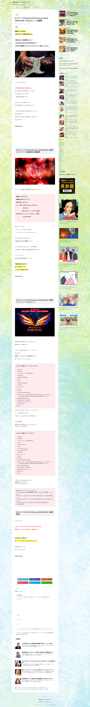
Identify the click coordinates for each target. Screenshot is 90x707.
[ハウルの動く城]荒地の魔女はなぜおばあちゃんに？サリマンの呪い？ (71, 84)
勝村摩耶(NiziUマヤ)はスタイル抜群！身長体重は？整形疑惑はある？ (37, 652)
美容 (60, 168)
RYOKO (20, 591)
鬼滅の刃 (74, 100)
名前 (18, 615)
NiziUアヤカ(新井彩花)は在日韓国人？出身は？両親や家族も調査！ (71, 123)
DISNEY (61, 148)
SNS (60, 159)
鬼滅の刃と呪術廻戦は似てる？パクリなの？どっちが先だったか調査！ (71, 97)
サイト (18, 624)
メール (19, 619)
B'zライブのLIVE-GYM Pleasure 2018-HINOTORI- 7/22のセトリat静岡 (33, 689)
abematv (74, 94)
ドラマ (60, 163)
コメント (19, 599)
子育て (60, 165)
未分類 (60, 166)
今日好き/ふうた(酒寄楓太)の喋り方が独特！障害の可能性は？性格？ (71, 117)
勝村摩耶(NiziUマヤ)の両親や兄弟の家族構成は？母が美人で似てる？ (37, 678)
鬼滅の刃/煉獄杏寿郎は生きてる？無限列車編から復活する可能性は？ (72, 49)
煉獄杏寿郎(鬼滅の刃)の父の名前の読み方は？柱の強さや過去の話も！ (72, 41)
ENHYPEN (61, 150)
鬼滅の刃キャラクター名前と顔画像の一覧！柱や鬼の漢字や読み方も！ (71, 78)
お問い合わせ (26, 7)
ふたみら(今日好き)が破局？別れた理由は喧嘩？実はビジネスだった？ (71, 91)
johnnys (60, 153)
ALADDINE (61, 144)
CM (60, 147)
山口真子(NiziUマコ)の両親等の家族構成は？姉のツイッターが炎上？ (37, 643)
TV (59, 162)
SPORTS (61, 160)
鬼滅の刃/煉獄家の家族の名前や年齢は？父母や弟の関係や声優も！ (72, 32)
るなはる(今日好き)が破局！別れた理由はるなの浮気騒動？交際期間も (71, 129)
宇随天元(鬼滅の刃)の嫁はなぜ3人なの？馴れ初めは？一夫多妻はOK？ (72, 14)
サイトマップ (36, 7)
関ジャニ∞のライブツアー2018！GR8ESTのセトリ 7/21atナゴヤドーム (38, 669)
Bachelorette (61, 145)
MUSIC (17, 588)
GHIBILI (74, 86)
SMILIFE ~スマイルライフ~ (21, 2)
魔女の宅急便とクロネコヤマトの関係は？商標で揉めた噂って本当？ (71, 109)
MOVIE (74, 80)
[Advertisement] (35, 135)
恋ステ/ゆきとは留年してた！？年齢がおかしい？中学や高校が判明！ (71, 135)
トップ (17, 7)
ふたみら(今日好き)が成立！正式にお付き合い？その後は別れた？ (71, 103)
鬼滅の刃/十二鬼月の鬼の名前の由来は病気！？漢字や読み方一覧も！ (72, 23)
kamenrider (61, 154)
